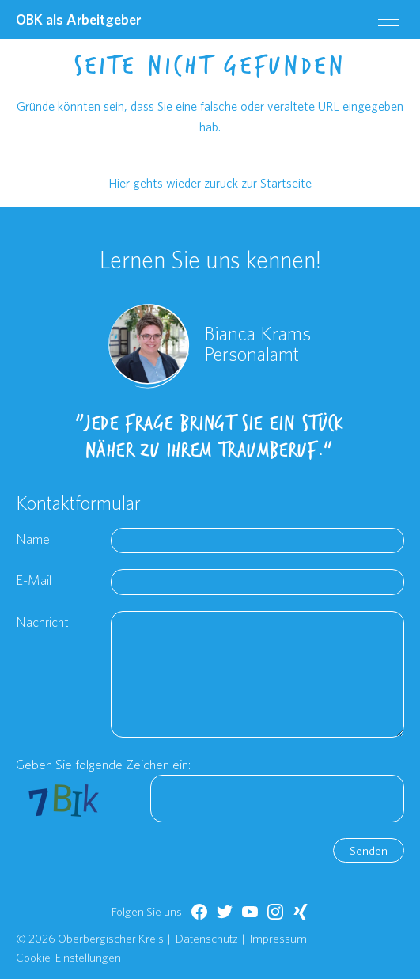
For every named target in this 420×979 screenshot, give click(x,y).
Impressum (278, 938)
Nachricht (42, 621)
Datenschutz (207, 938)
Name (33, 538)
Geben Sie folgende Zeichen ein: (103, 764)
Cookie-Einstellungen (68, 957)
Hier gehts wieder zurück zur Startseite (210, 183)
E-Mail (33, 579)
